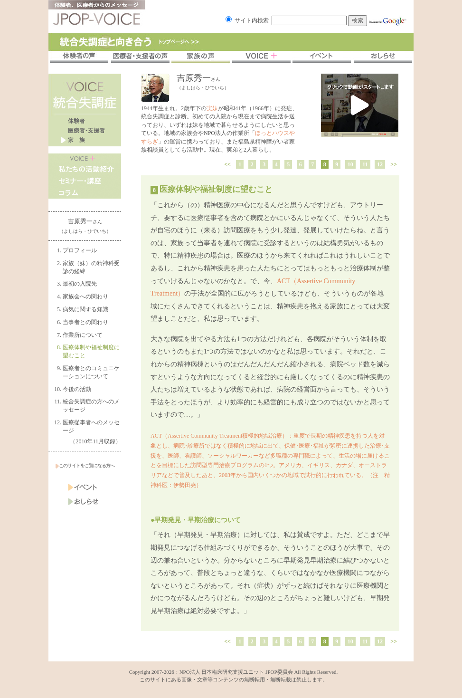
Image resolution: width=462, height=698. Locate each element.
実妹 (212, 108)
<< (227, 164)
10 (350, 164)
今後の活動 (77, 389)
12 (380, 164)
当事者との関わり (85, 322)
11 (365, 164)
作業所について (83, 335)
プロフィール (80, 250)
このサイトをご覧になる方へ (85, 465)
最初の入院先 (80, 283)
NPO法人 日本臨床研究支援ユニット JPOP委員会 (236, 672)
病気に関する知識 (85, 309)
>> (393, 164)
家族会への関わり (85, 296)
